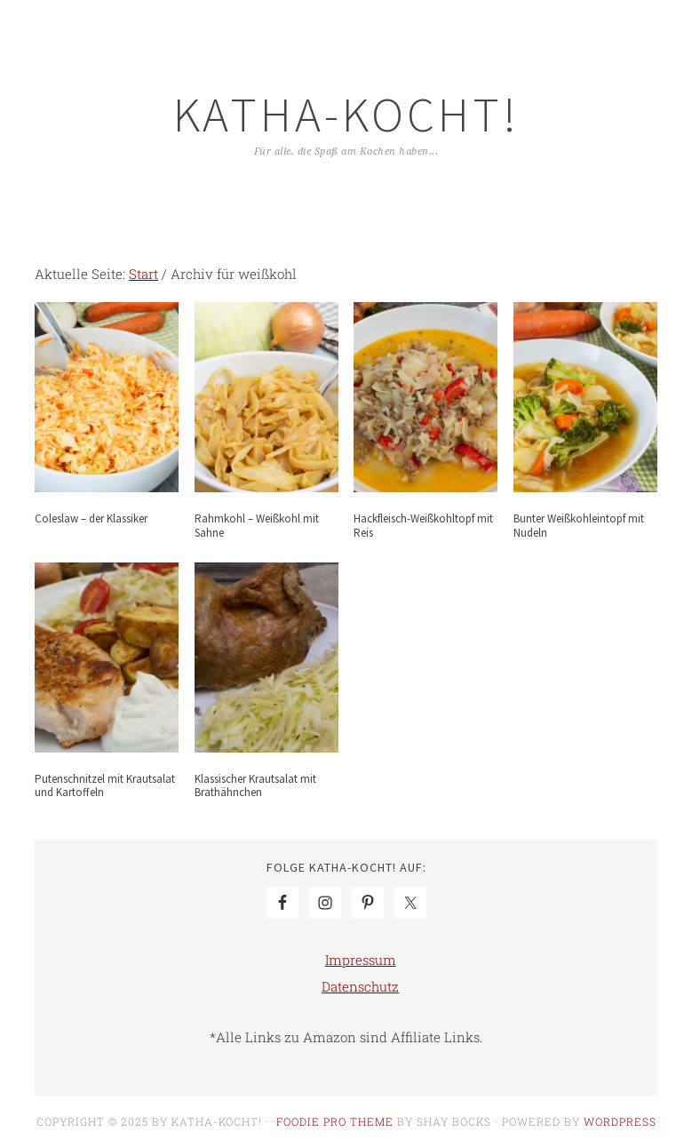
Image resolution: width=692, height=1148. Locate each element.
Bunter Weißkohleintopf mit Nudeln (578, 525)
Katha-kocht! (346, 114)
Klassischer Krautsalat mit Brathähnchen (255, 786)
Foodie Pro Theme (335, 1121)
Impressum (360, 960)
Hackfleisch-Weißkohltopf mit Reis (423, 525)
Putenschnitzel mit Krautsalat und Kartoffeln (105, 786)
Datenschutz (360, 986)
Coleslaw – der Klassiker (91, 518)
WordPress (620, 1121)
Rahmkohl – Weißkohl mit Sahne (257, 525)
